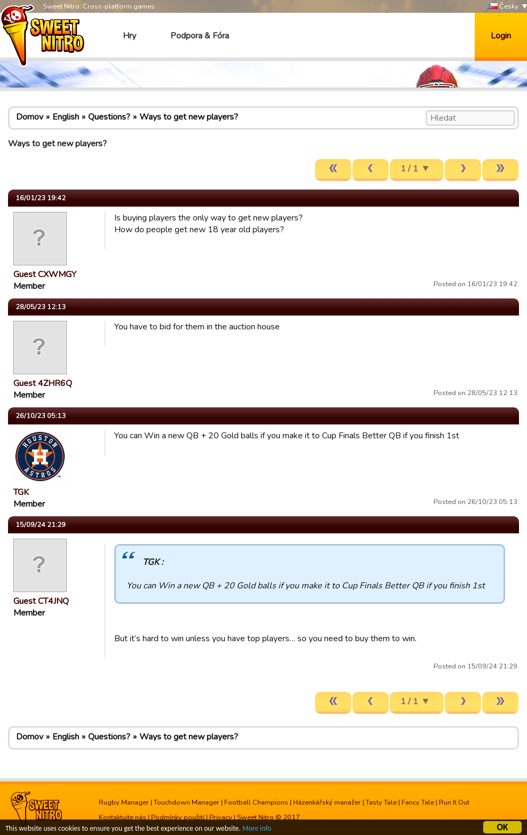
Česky (503, 7)
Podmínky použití (177, 817)
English (65, 117)
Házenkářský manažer (327, 802)
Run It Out (454, 802)
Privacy (220, 817)
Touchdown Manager (186, 802)
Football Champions (256, 802)
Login (501, 36)
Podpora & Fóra (199, 36)
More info (256, 829)
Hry (129, 36)
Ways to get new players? (188, 117)
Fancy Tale (418, 802)
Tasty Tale (381, 802)
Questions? (109, 117)
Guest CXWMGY (44, 274)
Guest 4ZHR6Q (42, 383)
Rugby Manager (124, 802)
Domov (29, 117)
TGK (21, 492)
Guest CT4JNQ (41, 601)
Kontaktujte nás (122, 817)
